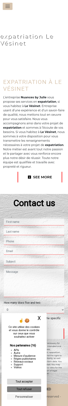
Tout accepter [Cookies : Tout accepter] (24, 381)
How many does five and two (22, 302)
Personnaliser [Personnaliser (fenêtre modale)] (24, 396)
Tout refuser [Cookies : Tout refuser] (24, 389)
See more (40, 177)
